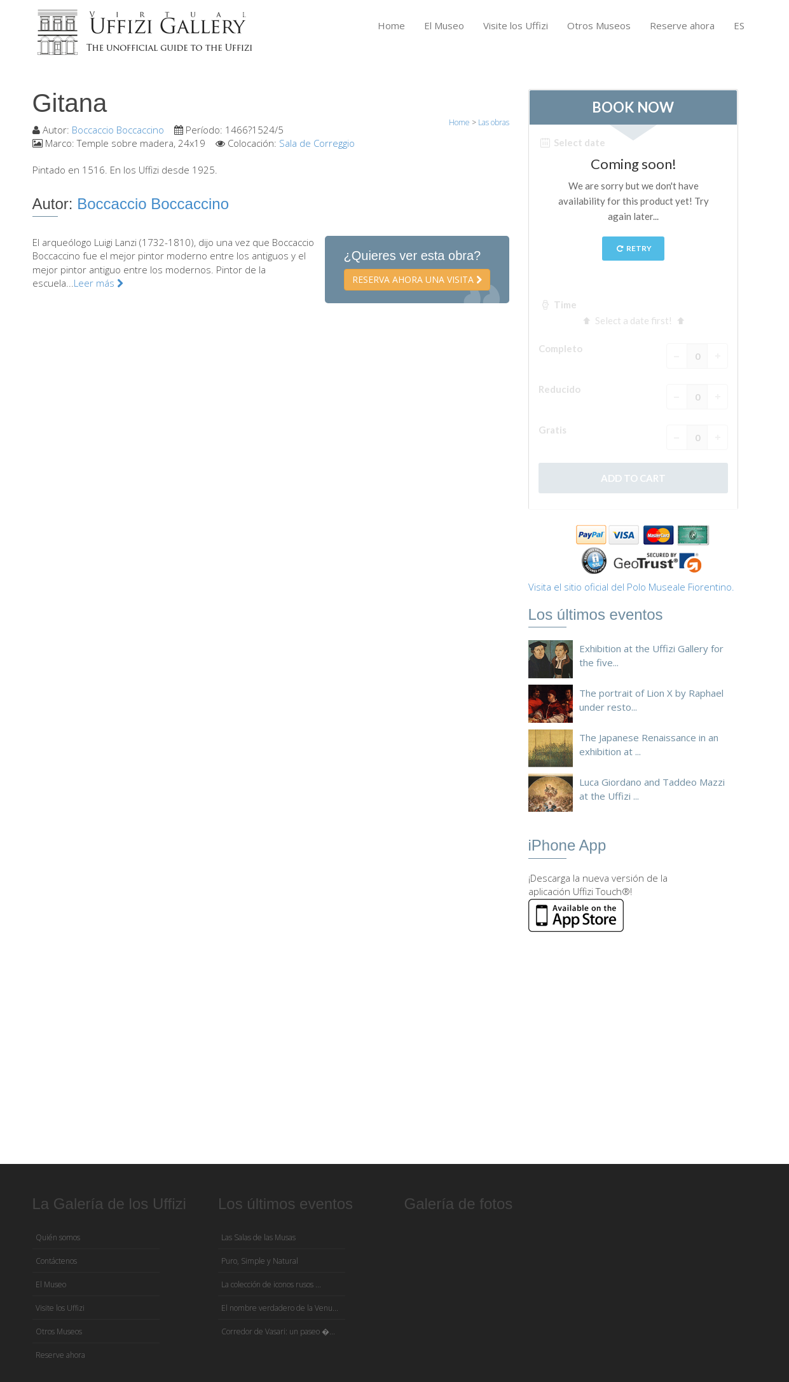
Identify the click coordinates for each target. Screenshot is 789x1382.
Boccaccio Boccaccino (118, 129)
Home (391, 25)
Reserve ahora (682, 25)
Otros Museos (599, 25)
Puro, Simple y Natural (259, 1260)
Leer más (98, 283)
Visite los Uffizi (515, 25)
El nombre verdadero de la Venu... (279, 1308)
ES (739, 25)
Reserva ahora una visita (417, 279)
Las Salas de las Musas (258, 1237)
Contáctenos (56, 1260)
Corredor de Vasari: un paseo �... (278, 1331)
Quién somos (58, 1237)
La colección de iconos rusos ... (271, 1284)
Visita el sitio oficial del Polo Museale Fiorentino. (631, 586)
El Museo (444, 25)
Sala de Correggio (317, 143)
